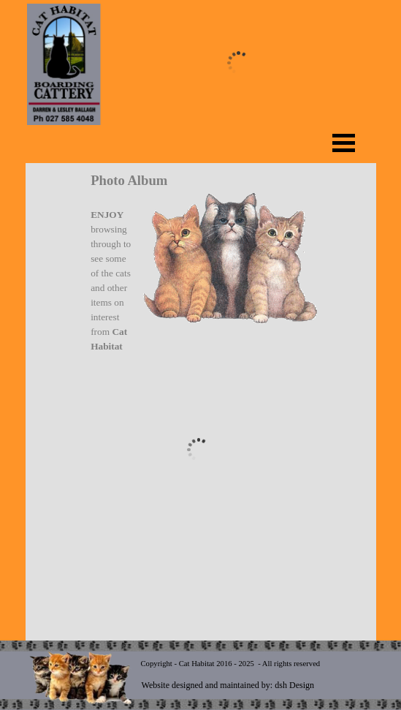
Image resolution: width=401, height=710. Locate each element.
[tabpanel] (199, 262)
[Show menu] (344, 142)
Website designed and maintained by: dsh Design (228, 685)
